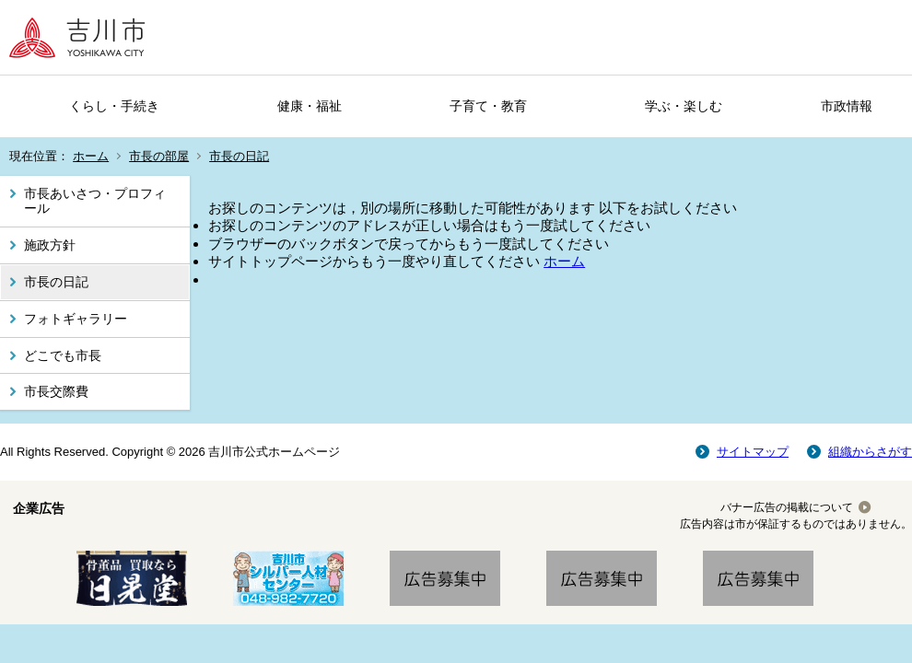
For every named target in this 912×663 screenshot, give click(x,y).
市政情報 (846, 106)
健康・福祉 (309, 106)
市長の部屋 (159, 156)
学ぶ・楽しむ (683, 106)
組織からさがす (870, 452)
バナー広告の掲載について (786, 507)
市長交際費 (56, 391)
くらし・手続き (114, 106)
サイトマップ (753, 452)
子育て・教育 (488, 106)
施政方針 (50, 245)
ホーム (91, 156)
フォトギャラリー (75, 318)
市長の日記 (239, 156)
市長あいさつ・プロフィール (95, 201)
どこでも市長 (62, 355)
